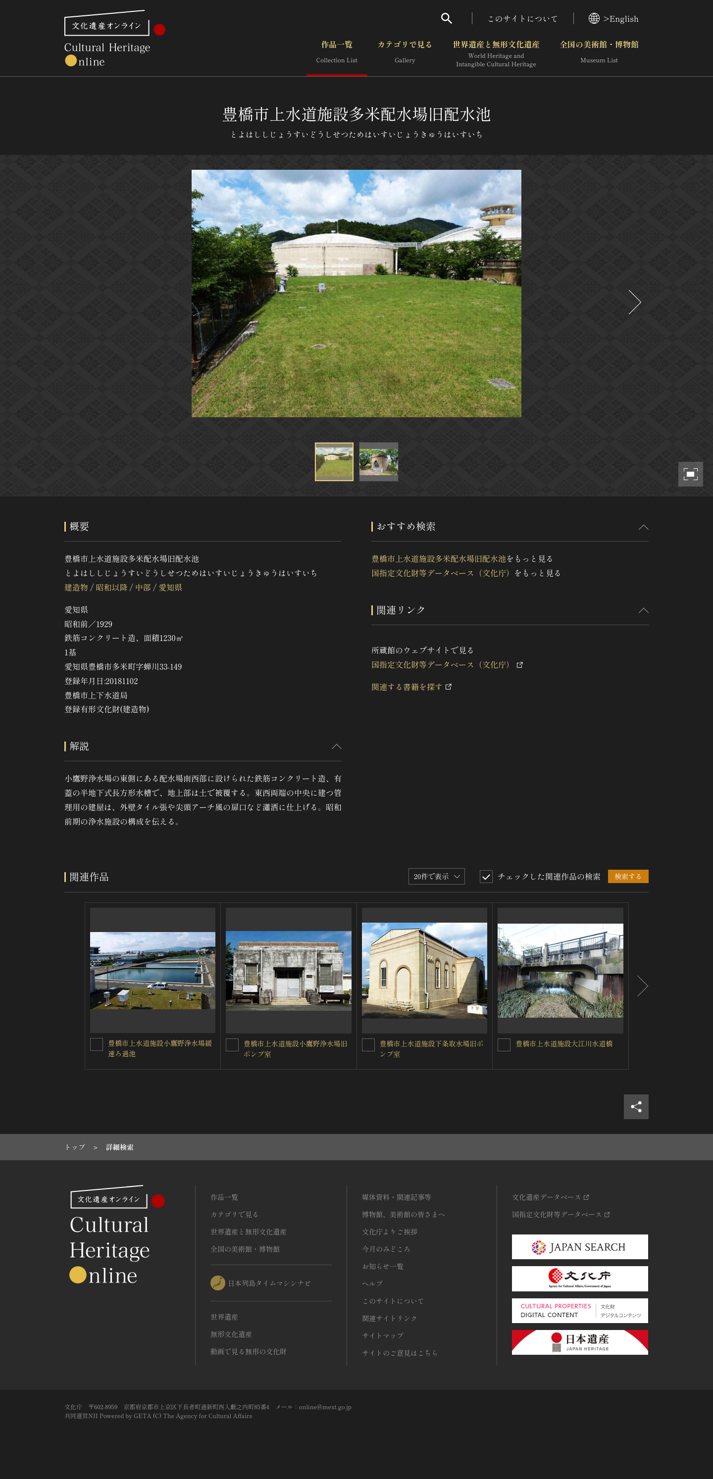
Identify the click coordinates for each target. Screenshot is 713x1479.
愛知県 (170, 587)
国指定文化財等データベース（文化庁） (442, 573)
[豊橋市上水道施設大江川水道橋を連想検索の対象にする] (504, 1044)
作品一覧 (336, 54)
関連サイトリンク (389, 1318)
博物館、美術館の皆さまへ (403, 1214)
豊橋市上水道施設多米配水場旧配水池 (438, 558)
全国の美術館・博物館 (599, 54)
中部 (143, 587)
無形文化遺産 (231, 1334)
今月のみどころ (386, 1249)
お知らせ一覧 (383, 1266)
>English (614, 18)
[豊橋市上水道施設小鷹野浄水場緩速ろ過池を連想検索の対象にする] (96, 1044)
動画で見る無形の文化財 (248, 1351)
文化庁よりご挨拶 (389, 1231)
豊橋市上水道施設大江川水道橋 (563, 1043)
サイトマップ (383, 1335)
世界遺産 (224, 1317)
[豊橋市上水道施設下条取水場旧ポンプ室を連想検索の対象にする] (368, 1044)
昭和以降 (111, 587)
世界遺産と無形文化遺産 (496, 54)
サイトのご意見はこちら (400, 1353)
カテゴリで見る (405, 54)
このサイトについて (523, 18)
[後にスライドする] (634, 302)
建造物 (76, 587)
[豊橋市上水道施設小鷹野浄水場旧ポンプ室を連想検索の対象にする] (232, 1044)
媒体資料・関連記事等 (396, 1197)
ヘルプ (372, 1283)
